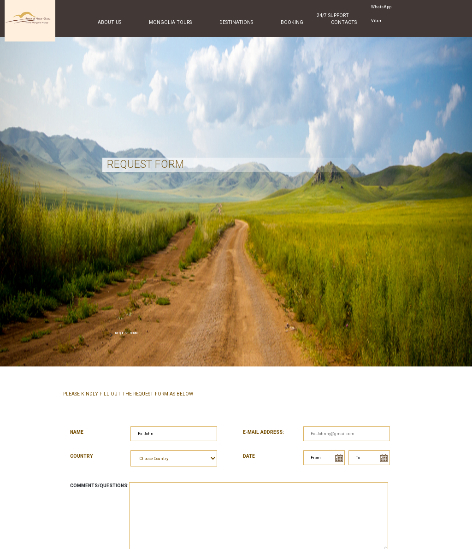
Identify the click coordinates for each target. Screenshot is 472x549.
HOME (106, 333)
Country (81, 456)
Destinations (236, 22)
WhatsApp (381, 7)
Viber (376, 20)
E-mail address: (263, 432)
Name (76, 432)
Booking (292, 22)
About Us (109, 22)
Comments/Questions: (99, 486)
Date (249, 456)
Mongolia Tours (170, 22)
